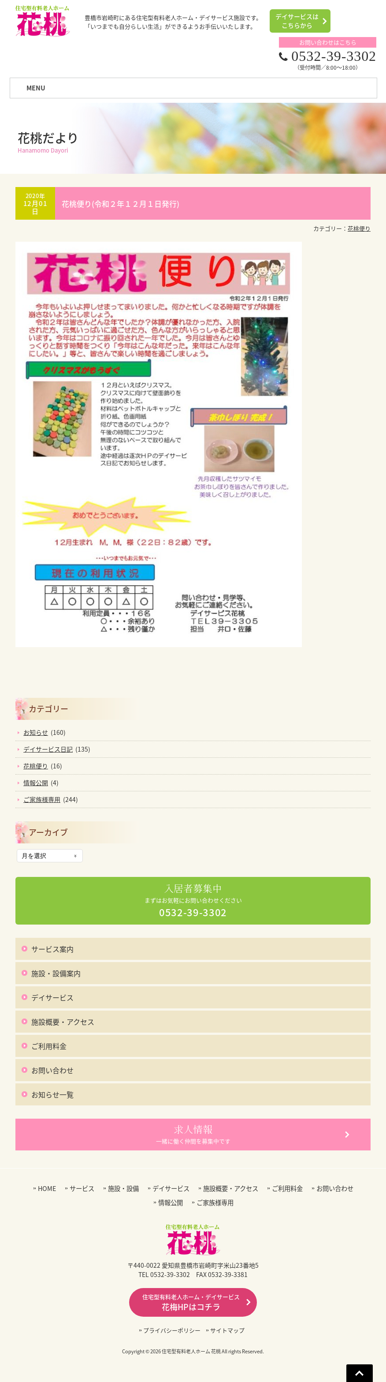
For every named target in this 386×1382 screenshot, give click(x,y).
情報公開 (35, 782)
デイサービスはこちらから (297, 21)
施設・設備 (123, 1188)
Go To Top (359, 1373)
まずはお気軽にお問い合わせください (193, 900)
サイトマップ (227, 1330)
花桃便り (359, 228)
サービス (82, 1188)
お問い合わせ (52, 1070)
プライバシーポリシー (171, 1330)
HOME (47, 1188)
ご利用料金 (49, 1046)
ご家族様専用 (41, 799)
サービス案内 (52, 949)
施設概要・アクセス (62, 1021)
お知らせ (35, 732)
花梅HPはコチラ (191, 1302)
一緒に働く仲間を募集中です (193, 1134)
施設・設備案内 (56, 973)
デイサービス (52, 997)
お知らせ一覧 (52, 1094)
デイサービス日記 (48, 749)
